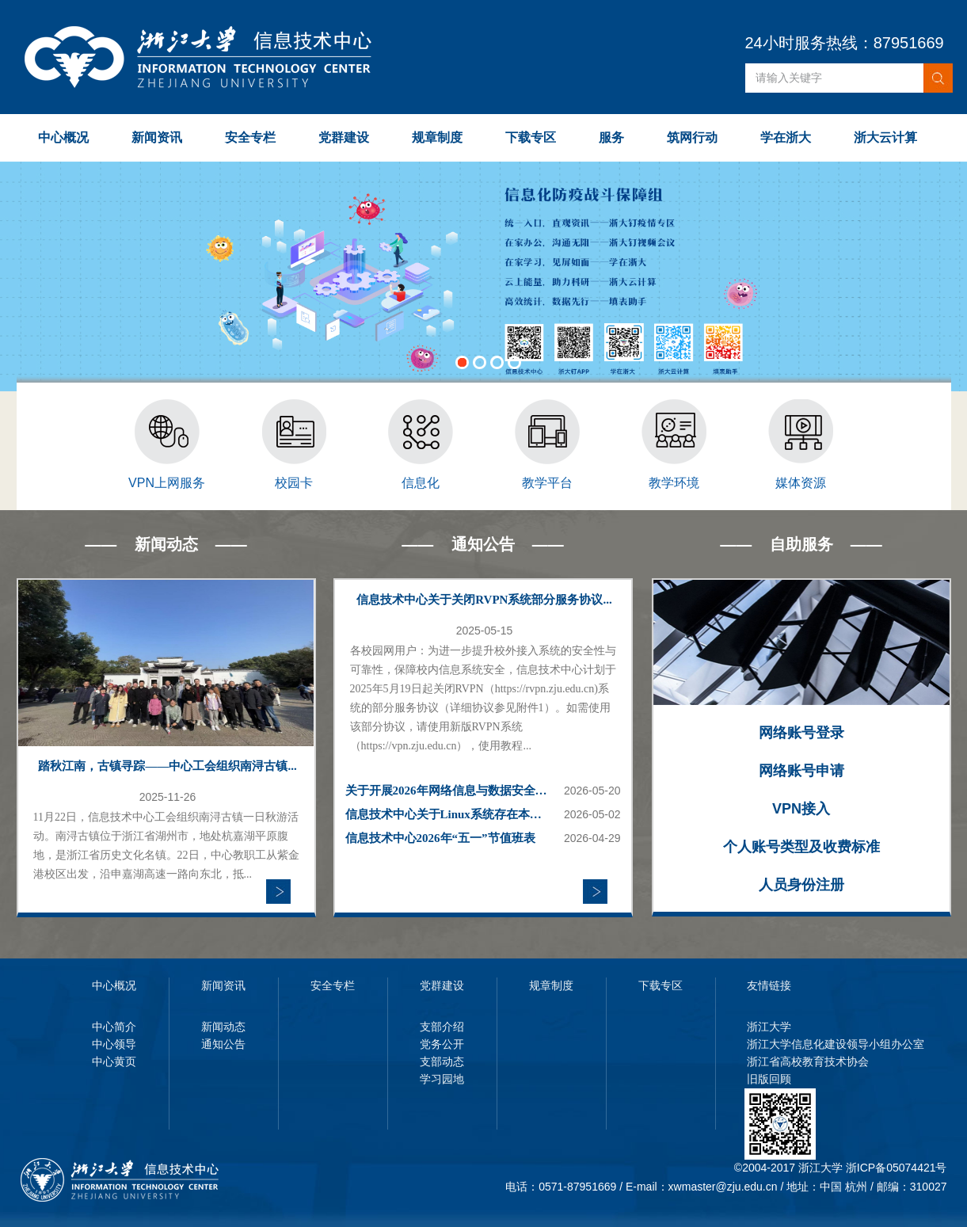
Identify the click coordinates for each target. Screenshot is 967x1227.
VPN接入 (801, 809)
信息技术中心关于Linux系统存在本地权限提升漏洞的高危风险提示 (448, 814)
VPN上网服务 (166, 483)
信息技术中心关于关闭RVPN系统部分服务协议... (483, 599)
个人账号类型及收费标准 (801, 847)
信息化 (421, 483)
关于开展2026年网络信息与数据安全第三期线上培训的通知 (448, 790)
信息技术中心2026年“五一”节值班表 (440, 838)
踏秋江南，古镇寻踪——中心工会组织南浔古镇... (167, 766)
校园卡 (294, 483)
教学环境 (674, 483)
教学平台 (547, 483)
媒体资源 (800, 483)
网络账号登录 (801, 733)
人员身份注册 (801, 885)
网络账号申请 (801, 771)
